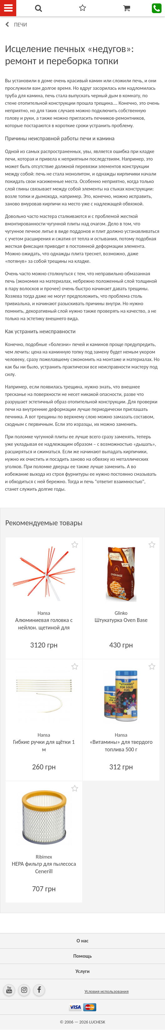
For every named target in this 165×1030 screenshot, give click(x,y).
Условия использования (106, 991)
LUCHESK (97, 1022)
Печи (20, 24)
